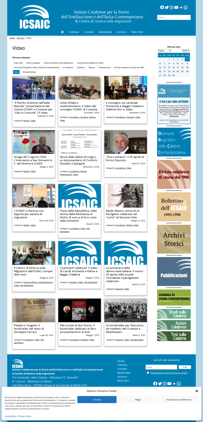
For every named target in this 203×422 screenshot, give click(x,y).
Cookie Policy (11, 416)
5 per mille (18, 63)
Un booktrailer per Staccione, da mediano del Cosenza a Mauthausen (125, 329)
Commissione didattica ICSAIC (90, 63)
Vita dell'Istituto (29, 72)
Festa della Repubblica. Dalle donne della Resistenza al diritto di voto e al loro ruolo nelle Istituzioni (78, 215)
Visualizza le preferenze (178, 399)
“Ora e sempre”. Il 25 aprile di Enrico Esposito (125, 158)
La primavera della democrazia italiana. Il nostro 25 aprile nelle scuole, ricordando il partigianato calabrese (124, 274)
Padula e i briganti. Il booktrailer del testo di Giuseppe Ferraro (29, 329)
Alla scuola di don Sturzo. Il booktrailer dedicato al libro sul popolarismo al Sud (78, 329)
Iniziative (81, 67)
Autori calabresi (33, 63)
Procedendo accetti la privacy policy (169, 372)
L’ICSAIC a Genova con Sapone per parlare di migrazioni (29, 214)
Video (16, 72)
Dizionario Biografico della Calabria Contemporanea (36, 67)
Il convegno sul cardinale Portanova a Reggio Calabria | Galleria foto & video (125, 106)
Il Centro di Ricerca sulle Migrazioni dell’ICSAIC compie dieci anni (33, 271)
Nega (138, 399)
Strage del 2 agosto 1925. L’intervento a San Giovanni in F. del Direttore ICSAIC (33, 160)
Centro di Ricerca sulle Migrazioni (58, 63)
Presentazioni (104, 67)
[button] (196, 391)
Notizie (91, 67)
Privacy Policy (25, 416)
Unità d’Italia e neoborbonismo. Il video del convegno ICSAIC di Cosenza (78, 106)
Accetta (97, 399)
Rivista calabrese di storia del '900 (129, 67)
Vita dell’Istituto (26, 285)
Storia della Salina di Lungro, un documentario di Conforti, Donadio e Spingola (78, 160)
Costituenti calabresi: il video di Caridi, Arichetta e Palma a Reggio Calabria (78, 271)
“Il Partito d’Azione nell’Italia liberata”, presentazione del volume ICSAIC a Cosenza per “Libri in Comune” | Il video (33, 107)
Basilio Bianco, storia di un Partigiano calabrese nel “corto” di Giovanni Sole (123, 214)
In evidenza (68, 67)
